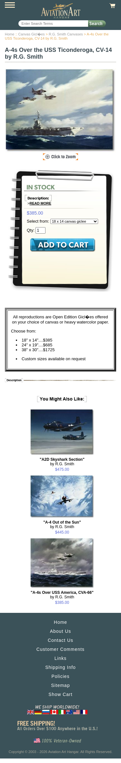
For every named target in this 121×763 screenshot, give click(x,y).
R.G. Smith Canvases (66, 34)
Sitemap (60, 685)
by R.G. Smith (62, 461)
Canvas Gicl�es (31, 34)
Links (61, 658)
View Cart (111, 5)
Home (9, 34)
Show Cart (60, 694)
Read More (40, 203)
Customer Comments (60, 649)
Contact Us (60, 640)
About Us (60, 631)
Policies (60, 676)
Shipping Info (60, 667)
